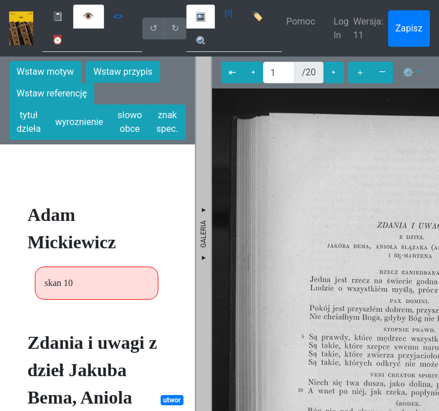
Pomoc (301, 21)
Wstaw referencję (52, 93)
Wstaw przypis (122, 71)
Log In (341, 28)
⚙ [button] (408, 72)
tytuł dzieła (29, 122)
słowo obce (130, 122)
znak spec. (167, 122)
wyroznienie (79, 121)
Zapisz (409, 28)
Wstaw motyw (45, 71)
